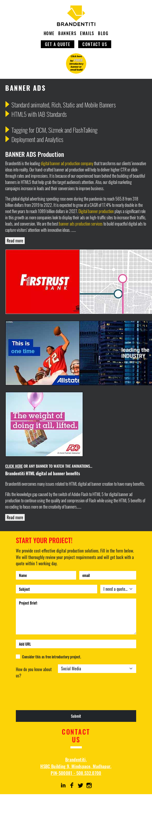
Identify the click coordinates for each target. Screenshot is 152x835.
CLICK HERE (14, 466)
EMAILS (87, 33)
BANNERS (67, 33)
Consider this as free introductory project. (51, 656)
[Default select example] (118, 589)
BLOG (103, 33)
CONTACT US (94, 44)
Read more (15, 240)
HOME (49, 33)
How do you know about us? (34, 672)
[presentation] (55, 698)
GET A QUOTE (57, 44)
